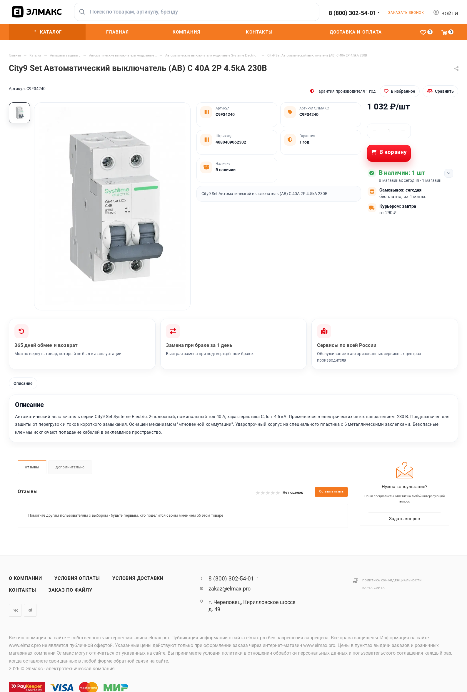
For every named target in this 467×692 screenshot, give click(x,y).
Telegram (30, 610)
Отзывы (32, 467)
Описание (23, 383)
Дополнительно (70, 467)
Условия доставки (138, 578)
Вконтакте (15, 610)
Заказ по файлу (70, 590)
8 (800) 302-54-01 (352, 12)
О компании (25, 578)
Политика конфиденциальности (392, 580)
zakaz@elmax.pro (230, 588)
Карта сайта (373, 587)
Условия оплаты (77, 578)
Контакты (22, 590)
